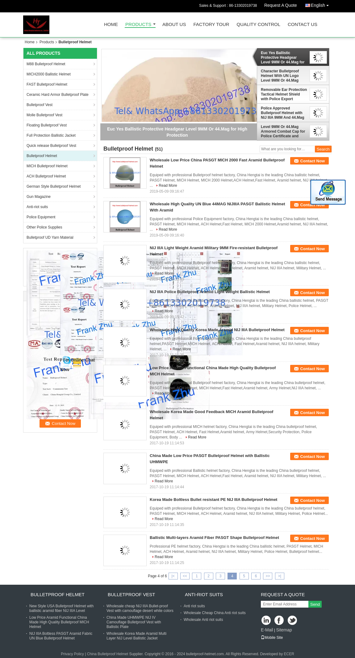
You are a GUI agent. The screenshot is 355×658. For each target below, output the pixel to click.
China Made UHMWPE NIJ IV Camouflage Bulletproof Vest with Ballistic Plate (133, 622)
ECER (289, 654)
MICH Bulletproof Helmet (47, 166)
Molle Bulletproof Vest (44, 115)
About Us (174, 24)
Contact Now (312, 161)
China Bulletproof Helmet (107, 654)
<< (185, 576)
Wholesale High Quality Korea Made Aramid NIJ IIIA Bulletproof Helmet (217, 329)
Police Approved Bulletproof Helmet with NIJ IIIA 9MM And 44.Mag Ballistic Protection (282, 113)
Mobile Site (272, 637)
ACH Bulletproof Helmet (46, 176)
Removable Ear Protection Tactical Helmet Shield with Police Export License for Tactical (284, 94)
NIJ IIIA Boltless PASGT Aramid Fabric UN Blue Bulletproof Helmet (60, 635)
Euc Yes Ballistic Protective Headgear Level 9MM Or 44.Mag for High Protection (282, 57)
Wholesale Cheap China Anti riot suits (215, 613)
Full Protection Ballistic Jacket (51, 135)
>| (279, 576)
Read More (168, 185)
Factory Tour (211, 24)
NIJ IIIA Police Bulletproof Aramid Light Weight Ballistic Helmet (210, 291)
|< (173, 576)
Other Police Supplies (44, 227)
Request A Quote (280, 5)
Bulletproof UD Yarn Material (50, 237)
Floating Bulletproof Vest (47, 125)
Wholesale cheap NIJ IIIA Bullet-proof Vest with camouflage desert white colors (139, 608)
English (321, 4)
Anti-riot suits (37, 207)
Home (111, 24)
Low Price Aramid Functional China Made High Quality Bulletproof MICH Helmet (59, 622)
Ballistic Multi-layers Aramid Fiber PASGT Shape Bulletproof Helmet (214, 537)
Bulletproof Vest (39, 105)
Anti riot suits (194, 606)
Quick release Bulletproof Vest (51, 145)
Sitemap (284, 629)
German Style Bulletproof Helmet (54, 186)
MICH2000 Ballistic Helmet (49, 74)
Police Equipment (41, 217)
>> (267, 576)
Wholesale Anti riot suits (203, 619)
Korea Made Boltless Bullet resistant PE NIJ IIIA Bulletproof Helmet (213, 499)
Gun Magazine (39, 196)
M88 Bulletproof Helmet (46, 64)
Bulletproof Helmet (42, 156)
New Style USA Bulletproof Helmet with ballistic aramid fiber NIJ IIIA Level (61, 608)
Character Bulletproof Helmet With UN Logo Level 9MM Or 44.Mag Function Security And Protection (280, 76)
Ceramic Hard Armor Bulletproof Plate (58, 94)
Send (315, 604)
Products (138, 24)
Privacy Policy (72, 654)
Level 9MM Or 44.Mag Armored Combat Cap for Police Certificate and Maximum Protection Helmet (283, 131)
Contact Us (302, 24)
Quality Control (258, 24)
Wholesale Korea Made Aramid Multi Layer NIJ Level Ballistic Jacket (136, 635)
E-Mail (267, 629)
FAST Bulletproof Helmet (47, 84)
